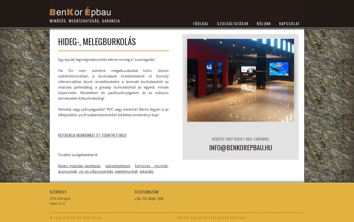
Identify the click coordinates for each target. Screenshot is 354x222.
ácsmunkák (67, 171)
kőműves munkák (151, 166)
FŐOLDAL (201, 23)
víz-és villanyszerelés (96, 171)
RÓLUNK (264, 23)
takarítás (146, 171)
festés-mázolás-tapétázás (79, 166)
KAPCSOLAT (289, 23)
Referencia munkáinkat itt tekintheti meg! (92, 135)
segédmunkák (126, 171)
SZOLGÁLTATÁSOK (233, 23)
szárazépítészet (117, 166)
